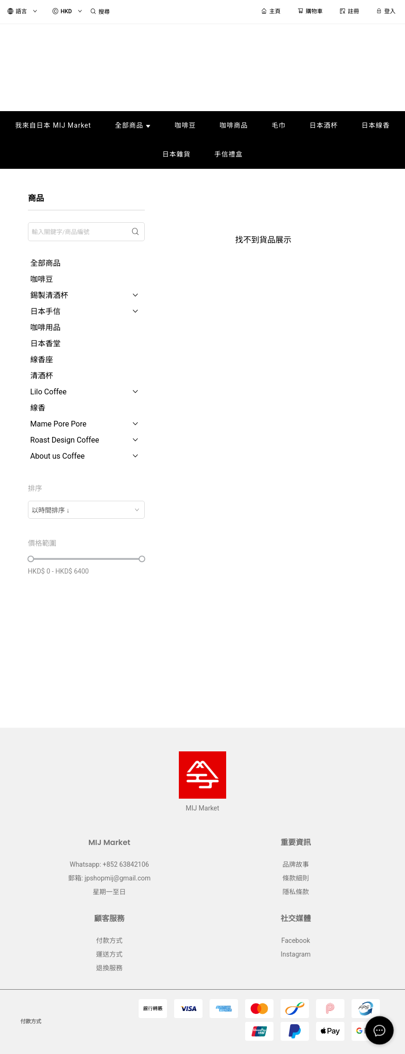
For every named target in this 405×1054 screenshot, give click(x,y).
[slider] (30, 559)
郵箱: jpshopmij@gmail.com (109, 878)
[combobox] (86, 510)
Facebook (295, 940)
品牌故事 (295, 864)
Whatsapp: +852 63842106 (109, 864)
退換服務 (109, 968)
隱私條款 (295, 892)
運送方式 (109, 954)
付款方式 (109, 940)
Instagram (295, 954)
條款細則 (295, 878)
